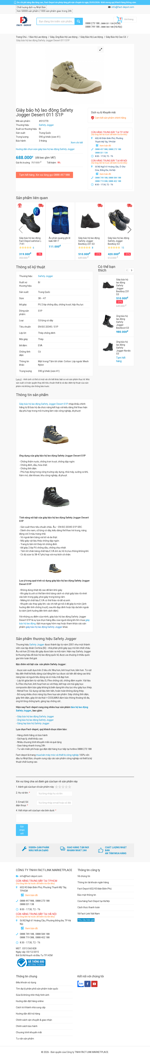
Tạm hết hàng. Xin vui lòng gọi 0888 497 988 (44, 174)
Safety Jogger (45, 276)
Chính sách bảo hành (26, 1026)
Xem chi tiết (77, 142)
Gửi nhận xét (22, 830)
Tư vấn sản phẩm (25, 1038)
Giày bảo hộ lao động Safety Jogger (35, 716)
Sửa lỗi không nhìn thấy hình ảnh (32, 995)
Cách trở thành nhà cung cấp (30, 1007)
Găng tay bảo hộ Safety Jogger (33, 723)
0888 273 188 (92, 23)
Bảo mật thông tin (86, 895)
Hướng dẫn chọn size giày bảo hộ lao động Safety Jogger (45, 149)
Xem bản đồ (105, 145)
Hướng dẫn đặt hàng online (30, 1001)
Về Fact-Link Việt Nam (88, 913)
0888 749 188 (92, 26)
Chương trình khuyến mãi (29, 1032)
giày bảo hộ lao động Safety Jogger (44, 627)
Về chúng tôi (83, 876)
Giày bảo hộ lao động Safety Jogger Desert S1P (43, 404)
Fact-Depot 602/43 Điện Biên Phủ (94, 888)
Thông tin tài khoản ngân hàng (93, 882)
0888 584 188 (107, 27)
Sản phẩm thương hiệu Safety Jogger (46, 639)
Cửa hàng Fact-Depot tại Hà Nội (93, 901)
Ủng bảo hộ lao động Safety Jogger (35, 720)
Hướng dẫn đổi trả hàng (28, 1013)
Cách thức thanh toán (88, 907)
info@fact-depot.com (123, 7)
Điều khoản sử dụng (26, 982)
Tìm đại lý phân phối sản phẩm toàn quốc (37, 988)
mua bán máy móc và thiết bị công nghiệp (57, 755)
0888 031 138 (107, 23)
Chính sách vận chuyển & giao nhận (34, 1020)
